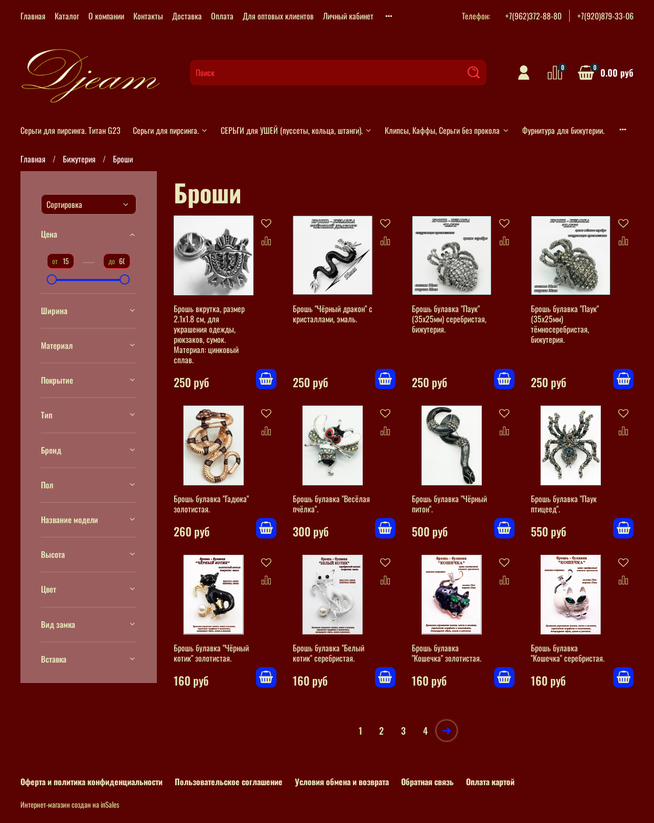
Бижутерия (79, 159)
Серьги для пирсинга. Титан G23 (70, 130)
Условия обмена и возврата (342, 781)
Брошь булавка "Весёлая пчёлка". (331, 503)
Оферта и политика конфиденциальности (91, 781)
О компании (106, 16)
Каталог (67, 16)
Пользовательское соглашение (229, 781)
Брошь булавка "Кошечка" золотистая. (446, 653)
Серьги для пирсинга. (170, 130)
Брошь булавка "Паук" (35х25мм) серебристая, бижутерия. (449, 318)
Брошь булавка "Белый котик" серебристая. (328, 653)
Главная (32, 16)
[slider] (52, 279)
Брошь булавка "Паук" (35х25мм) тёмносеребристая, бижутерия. (565, 323)
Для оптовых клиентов (278, 16)
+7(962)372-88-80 (533, 16)
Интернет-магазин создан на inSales (69, 804)
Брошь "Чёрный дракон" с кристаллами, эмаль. (332, 313)
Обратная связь (427, 781)
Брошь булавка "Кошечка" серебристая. (567, 653)
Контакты (148, 16)
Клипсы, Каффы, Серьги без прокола (447, 130)
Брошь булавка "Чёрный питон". (449, 503)
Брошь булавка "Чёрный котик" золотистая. (211, 653)
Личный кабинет (348, 16)
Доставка (187, 16)
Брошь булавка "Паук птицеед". (564, 503)
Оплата (222, 16)
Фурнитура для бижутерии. (563, 130)
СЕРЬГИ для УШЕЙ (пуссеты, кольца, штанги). (296, 130)
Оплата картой (490, 781)
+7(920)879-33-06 (605, 16)
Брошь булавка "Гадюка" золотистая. (211, 503)
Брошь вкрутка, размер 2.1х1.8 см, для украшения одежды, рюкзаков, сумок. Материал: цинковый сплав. (209, 334)
